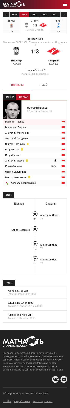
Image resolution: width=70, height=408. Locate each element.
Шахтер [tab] (9, 97)
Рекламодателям (42, 401)
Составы (17, 85)
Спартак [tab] (23, 97)
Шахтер (16, 62)
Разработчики (22, 401)
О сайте (7, 401)
